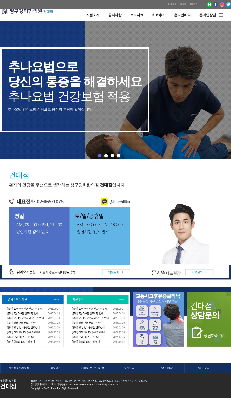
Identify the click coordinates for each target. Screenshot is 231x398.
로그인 (183, 4)
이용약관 (55, 367)
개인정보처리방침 (18, 367)
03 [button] (112, 155)
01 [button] (99, 155)
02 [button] (106, 155)
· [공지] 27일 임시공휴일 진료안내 (23, 327)
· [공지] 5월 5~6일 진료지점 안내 (22, 313)
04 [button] (118, 155)
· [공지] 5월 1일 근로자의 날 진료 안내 (25, 318)
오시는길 (129, 367)
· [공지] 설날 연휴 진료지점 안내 (22, 322)
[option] (182, 237)
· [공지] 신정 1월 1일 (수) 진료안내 (23, 332)
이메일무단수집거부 (92, 367)
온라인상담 (202, 367)
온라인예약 (166, 367)
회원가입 (193, 4)
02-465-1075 (50, 201)
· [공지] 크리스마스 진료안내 (20, 337)
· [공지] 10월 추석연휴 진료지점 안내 (24, 308)
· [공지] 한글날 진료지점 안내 (20, 341)
